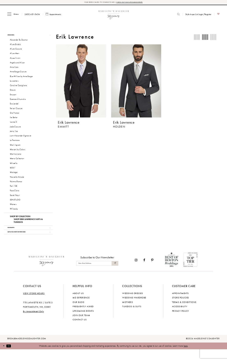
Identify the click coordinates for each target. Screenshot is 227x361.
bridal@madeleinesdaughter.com (26, 350)
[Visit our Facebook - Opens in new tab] (144, 271)
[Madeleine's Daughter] (46, 271)
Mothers (127, 313)
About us (78, 304)
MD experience (81, 309)
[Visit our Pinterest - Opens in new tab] (152, 271)
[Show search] (178, 15)
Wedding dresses (132, 304)
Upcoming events (83, 322)
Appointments (180, 304)
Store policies (180, 309)
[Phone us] (32, 15)
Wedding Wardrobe (134, 309)
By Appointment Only (33, 322)
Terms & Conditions (184, 313)
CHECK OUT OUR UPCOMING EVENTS (135, 2)
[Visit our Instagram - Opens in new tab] (136, 271)
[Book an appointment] (53, 15)
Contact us (80, 331)
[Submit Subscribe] (114, 274)
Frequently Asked (83, 317)
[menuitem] (13, 15)
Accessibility (179, 317)
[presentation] (81, 81)
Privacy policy (180, 322)
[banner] (113, 15)
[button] (13, 15)
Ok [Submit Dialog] (12, 357)
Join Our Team (81, 326)
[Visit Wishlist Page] (218, 15)
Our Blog (78, 313)
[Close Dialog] (5, 357)
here (186, 357)
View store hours (33, 304)
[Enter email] (97, 274)
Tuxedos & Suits (131, 317)
